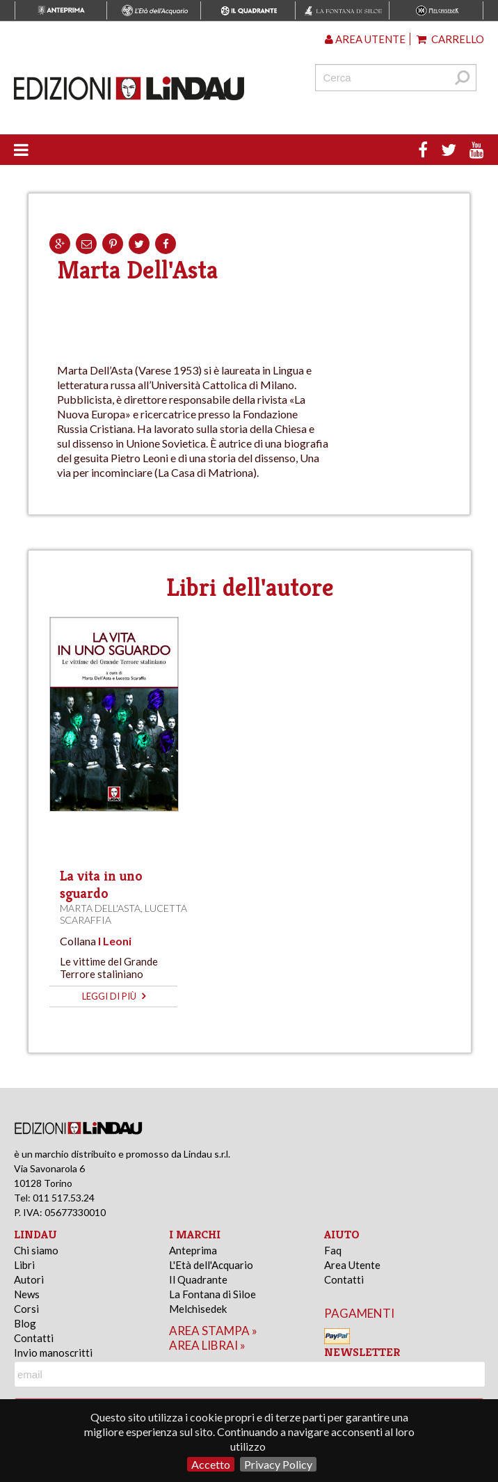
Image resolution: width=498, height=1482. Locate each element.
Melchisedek (198, 1308)
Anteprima (193, 1250)
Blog (25, 1323)
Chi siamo (36, 1250)
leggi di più (113, 996)
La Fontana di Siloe (212, 1294)
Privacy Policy (278, 1464)
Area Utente (352, 1265)
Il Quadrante (198, 1279)
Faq (333, 1250)
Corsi (26, 1308)
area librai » (207, 1345)
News (27, 1294)
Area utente (365, 39)
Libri (24, 1265)
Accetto (210, 1464)
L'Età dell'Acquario (211, 1265)
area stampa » (213, 1330)
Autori (29, 1279)
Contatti (34, 1338)
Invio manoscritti (53, 1352)
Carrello (450, 39)
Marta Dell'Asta (100, 908)
